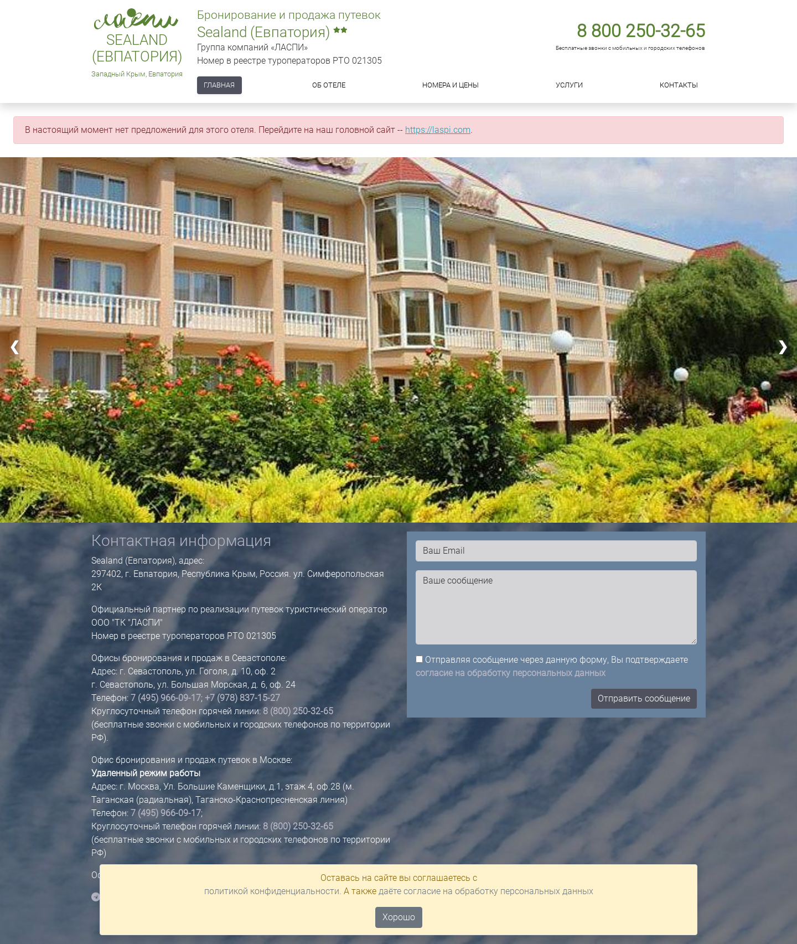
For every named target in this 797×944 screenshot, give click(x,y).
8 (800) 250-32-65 (298, 711)
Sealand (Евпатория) (137, 48)
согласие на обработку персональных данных (510, 673)
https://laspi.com (437, 130)
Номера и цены (450, 85)
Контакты (679, 85)
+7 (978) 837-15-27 (242, 698)
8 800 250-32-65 (641, 31)
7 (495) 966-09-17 (166, 698)
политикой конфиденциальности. (272, 891)
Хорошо (398, 917)
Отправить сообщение (644, 698)
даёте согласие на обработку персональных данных (486, 891)
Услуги (569, 85)
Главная (219, 85)
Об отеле (328, 85)
